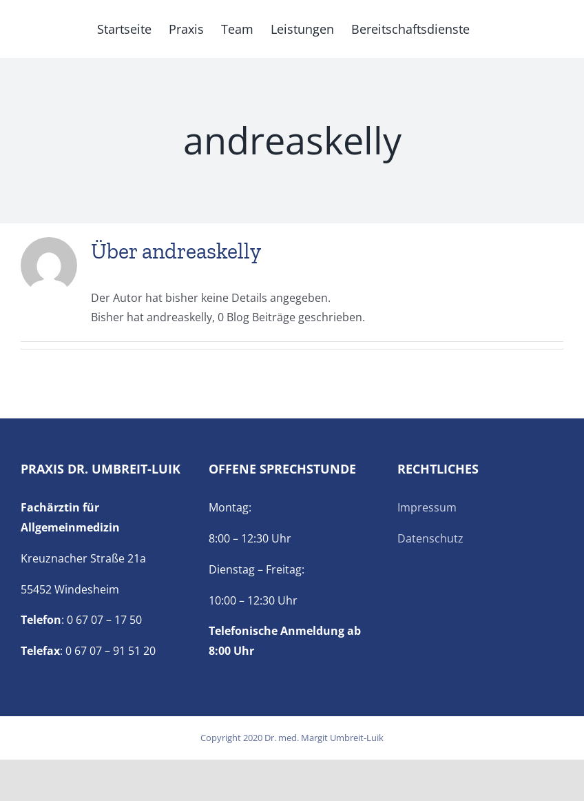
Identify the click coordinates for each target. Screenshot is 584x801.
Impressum (427, 507)
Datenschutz (430, 538)
